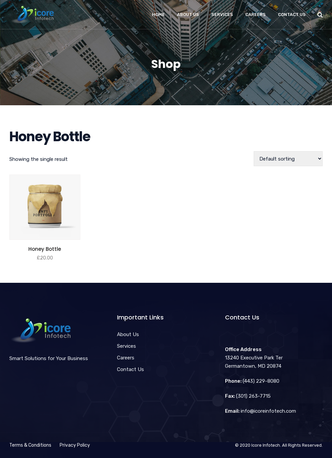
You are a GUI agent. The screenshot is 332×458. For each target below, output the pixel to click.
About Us (188, 14)
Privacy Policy (75, 445)
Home (158, 14)
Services (222, 14)
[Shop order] (288, 158)
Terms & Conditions (30, 445)
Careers (255, 14)
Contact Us (292, 14)
